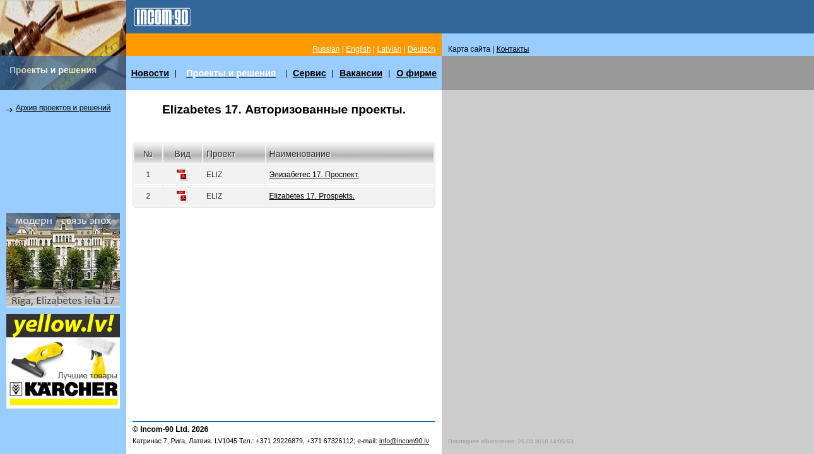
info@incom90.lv (404, 441)
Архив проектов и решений (63, 107)
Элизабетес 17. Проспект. (314, 174)
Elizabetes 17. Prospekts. (312, 196)
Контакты (513, 49)
